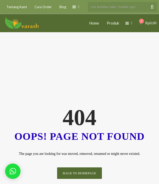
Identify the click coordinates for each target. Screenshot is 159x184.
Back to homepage (79, 173)
